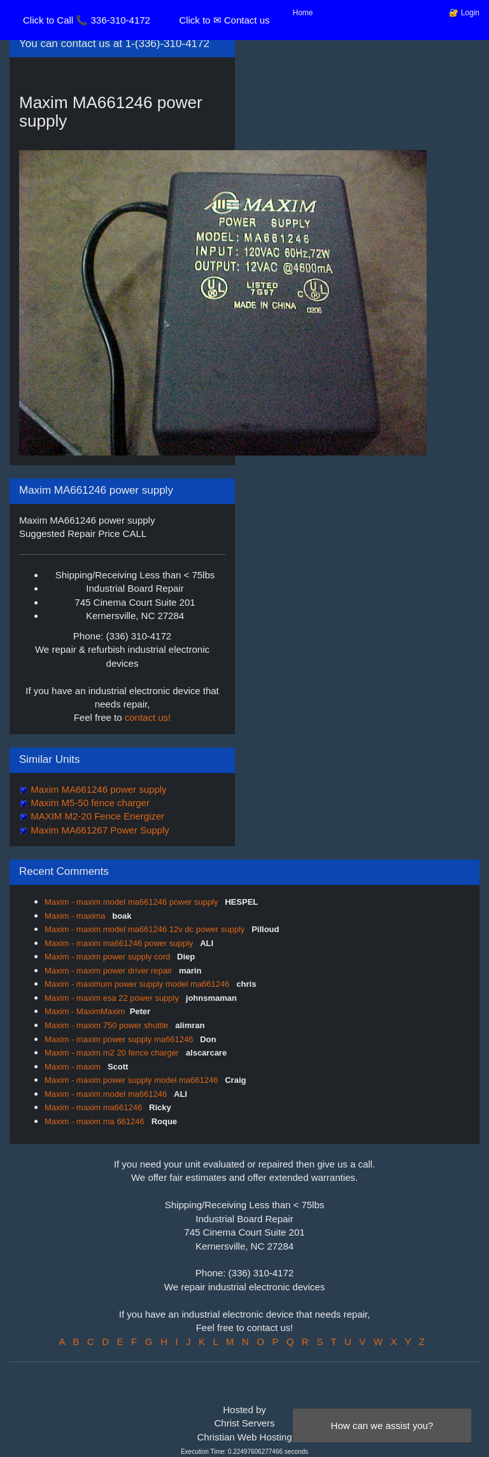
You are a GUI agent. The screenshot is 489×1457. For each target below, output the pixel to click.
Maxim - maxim (74, 1066)
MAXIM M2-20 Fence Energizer (96, 816)
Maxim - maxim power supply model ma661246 (132, 1080)
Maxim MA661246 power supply (97, 789)
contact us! (148, 717)
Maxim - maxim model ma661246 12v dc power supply (146, 929)
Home (303, 12)
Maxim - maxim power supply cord (109, 956)
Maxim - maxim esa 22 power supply (113, 998)
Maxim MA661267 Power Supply (98, 830)
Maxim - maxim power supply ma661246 (120, 1039)
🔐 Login (464, 12)
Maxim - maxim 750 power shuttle (108, 1025)
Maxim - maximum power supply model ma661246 (138, 984)
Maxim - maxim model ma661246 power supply (132, 902)
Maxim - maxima (76, 916)
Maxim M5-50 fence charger (89, 802)
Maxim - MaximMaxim (85, 1011)
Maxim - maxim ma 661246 (95, 1121)
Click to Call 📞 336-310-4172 (86, 20)
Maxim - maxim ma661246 (95, 1107)
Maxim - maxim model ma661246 (107, 1094)
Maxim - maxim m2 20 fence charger (113, 1052)
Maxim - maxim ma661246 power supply (120, 943)
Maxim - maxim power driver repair (109, 970)
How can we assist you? (382, 1425)
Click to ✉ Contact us (224, 20)
